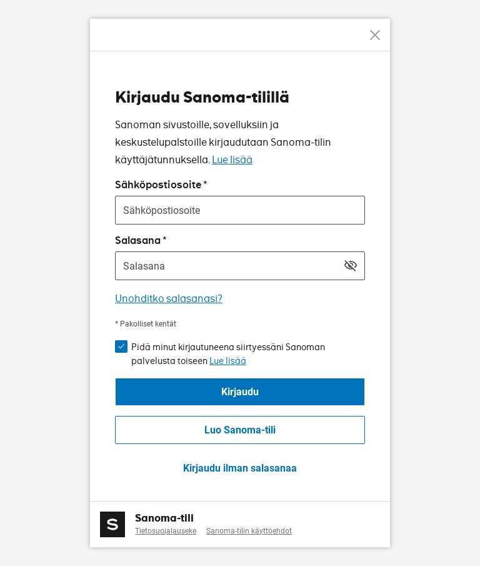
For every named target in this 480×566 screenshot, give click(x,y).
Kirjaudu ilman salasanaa (240, 468)
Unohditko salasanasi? (168, 298)
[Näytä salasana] (350, 266)
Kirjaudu (240, 392)
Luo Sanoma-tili (240, 430)
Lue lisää (232, 159)
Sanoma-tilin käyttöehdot (249, 531)
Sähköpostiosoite (158, 185)
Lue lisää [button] (227, 360)
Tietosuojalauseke (165, 531)
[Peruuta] (375, 35)
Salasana (138, 240)
